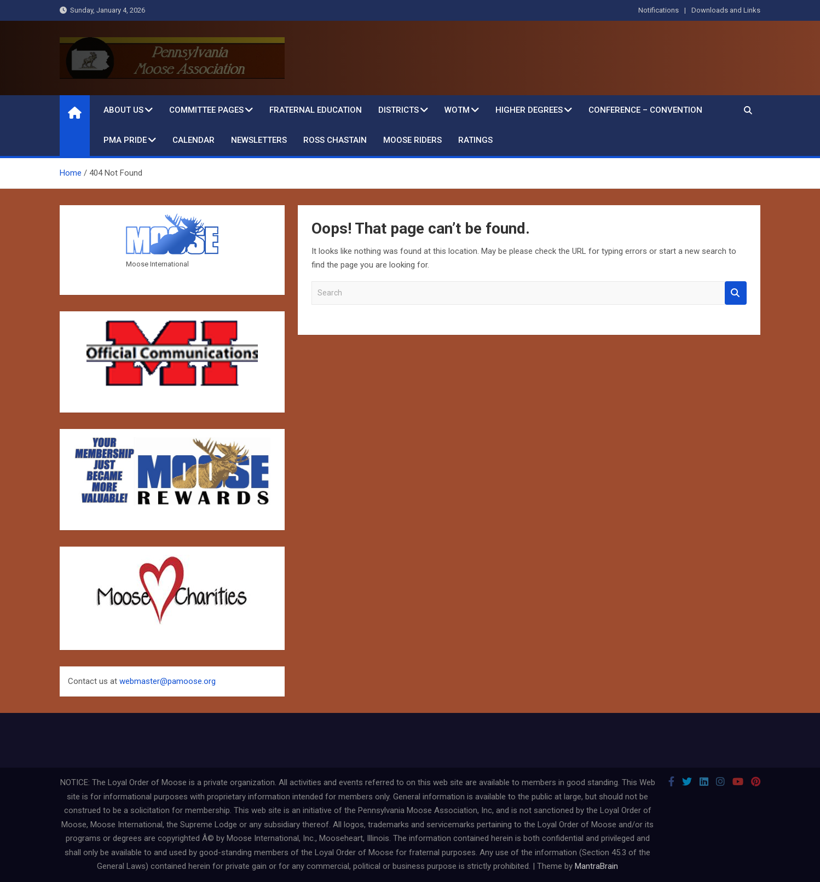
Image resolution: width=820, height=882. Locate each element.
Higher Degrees (529, 110)
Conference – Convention (645, 110)
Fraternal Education (315, 110)
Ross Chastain (335, 140)
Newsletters (259, 140)
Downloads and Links (725, 10)
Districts (398, 110)
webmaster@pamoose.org (167, 681)
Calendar (193, 140)
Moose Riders (412, 140)
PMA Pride (125, 140)
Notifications (658, 10)
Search (736, 293)
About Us (123, 110)
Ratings (475, 140)
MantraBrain (596, 866)
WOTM (457, 110)
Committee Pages (206, 110)
